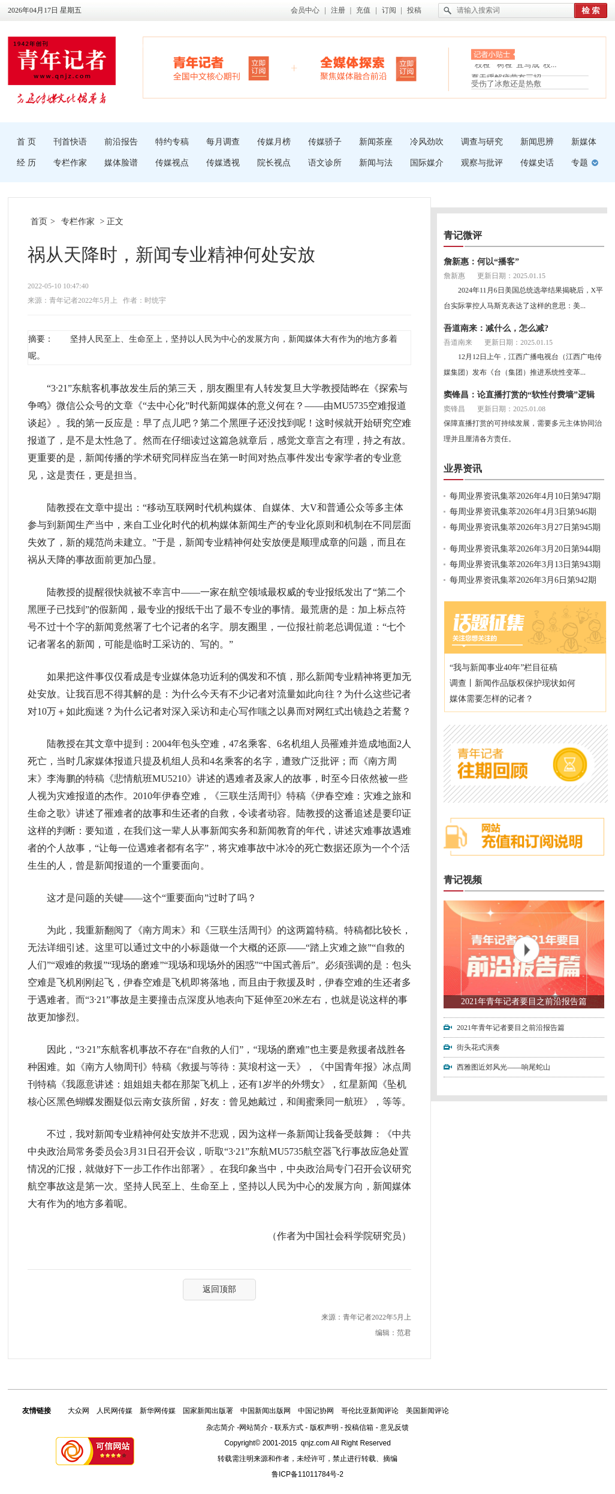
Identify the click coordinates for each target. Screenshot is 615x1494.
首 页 (26, 141)
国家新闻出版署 (208, 1410)
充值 (363, 10)
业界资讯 (463, 468)
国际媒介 (427, 162)
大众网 (78, 1410)
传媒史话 (537, 162)
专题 (579, 162)
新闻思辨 (537, 141)
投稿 (414, 10)
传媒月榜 (274, 141)
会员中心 (305, 10)
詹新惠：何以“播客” (481, 261)
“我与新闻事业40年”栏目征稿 (503, 667)
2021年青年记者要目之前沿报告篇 (524, 1001)
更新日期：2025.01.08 (511, 409)
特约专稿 (172, 141)
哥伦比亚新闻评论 (370, 1410)
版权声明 (324, 1427)
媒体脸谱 (121, 162)
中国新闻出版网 (265, 1410)
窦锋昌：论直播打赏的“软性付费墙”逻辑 (519, 394)
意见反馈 (394, 1427)
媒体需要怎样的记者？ (491, 698)
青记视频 (463, 880)
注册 (338, 10)
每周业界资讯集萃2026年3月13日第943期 (525, 564)
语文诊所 (325, 162)
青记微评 (463, 235)
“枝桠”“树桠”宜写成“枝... (514, 68)
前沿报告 (121, 141)
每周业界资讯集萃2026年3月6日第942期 (523, 580)
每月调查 (223, 141)
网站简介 (253, 1427)
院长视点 (274, 162)
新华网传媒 (158, 1410)
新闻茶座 (376, 141)
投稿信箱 (359, 1427)
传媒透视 (223, 162)
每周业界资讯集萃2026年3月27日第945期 (525, 527)
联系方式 (289, 1427)
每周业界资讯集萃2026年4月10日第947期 (525, 496)
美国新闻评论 (427, 1410)
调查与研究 (482, 141)
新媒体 (583, 141)
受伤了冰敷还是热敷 (506, 83)
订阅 (389, 10)
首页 (39, 221)
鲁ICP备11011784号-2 (307, 1474)
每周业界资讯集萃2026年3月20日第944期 (525, 548)
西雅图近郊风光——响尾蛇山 (503, 1067)
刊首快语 (70, 141)
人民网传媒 (114, 1410)
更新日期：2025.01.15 (511, 276)
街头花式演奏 (478, 1047)
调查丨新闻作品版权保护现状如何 (512, 683)
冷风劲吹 (427, 141)
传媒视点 (172, 162)
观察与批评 (482, 162)
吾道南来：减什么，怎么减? (496, 328)
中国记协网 (316, 1410)
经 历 (26, 162)
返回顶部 (219, 1289)
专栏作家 (70, 162)
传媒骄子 (325, 141)
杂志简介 (220, 1427)
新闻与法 (376, 162)
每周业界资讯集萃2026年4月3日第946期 (523, 511)
